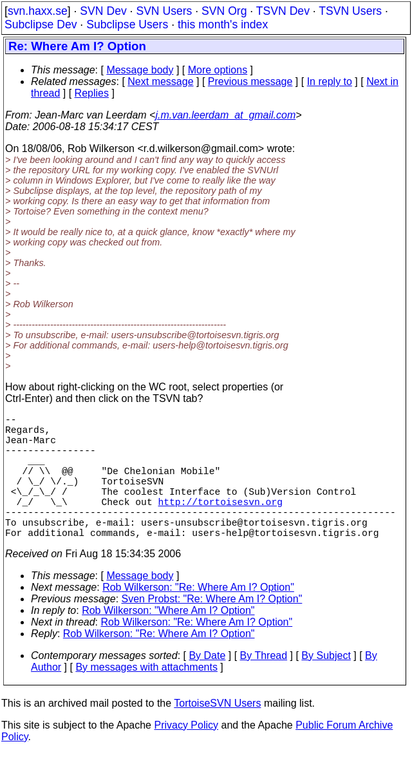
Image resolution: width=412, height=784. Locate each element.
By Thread (264, 686)
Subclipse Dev (41, 24)
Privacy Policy (186, 756)
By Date (207, 686)
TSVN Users (350, 11)
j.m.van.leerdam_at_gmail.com (225, 115)
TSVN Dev (283, 11)
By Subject (325, 686)
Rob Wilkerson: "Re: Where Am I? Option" (198, 618)
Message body (139, 69)
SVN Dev (103, 11)
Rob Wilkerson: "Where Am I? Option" (168, 641)
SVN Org (224, 11)
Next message (160, 81)
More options (218, 69)
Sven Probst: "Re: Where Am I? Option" (212, 629)
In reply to (329, 81)
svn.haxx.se (38, 11)
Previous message (250, 81)
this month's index (223, 24)
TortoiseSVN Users (217, 734)
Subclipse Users (127, 24)
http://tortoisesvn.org (220, 524)
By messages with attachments (146, 698)
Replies (92, 93)
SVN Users (164, 11)
